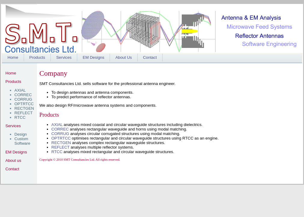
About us (13, 160)
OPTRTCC (24, 104)
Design (20, 134)
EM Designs (93, 57)
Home (13, 57)
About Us (123, 57)
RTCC (20, 117)
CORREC (23, 95)
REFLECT (23, 113)
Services (63, 57)
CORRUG (23, 99)
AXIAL (20, 90)
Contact (150, 57)
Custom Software (22, 141)
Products (37, 57)
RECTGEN (24, 108)
